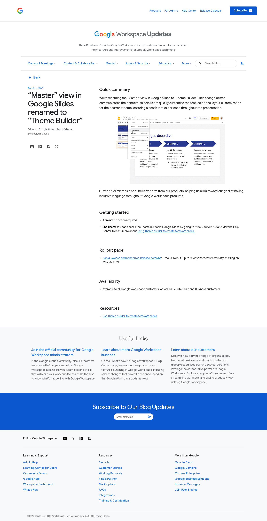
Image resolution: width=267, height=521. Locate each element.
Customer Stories (110, 468)
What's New (30, 489)
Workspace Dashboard (38, 484)
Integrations (107, 495)
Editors (32, 129)
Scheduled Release (38, 133)
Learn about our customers (193, 350)
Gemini (112, 63)
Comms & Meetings (42, 63)
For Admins (171, 10)
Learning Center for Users (40, 468)
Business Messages (187, 484)
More (186, 63)
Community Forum (35, 473)
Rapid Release (65, 129)
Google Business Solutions (192, 479)
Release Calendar (211, 10)
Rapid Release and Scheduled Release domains (132, 258)
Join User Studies (186, 489)
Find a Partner (108, 479)
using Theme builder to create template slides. (166, 231)
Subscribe (243, 11)
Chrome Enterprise (187, 473)
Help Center (189, 10)
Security (104, 462)
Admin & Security (138, 63)
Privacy (99, 516)
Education (166, 63)
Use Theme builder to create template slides (130, 316)
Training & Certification (114, 500)
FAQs (102, 489)
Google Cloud (184, 462)
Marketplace (107, 484)
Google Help (31, 479)
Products (155, 10)
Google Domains (186, 468)
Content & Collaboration (81, 63)
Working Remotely (111, 473)
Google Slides (46, 129)
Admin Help (30, 462)
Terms (106, 516)
